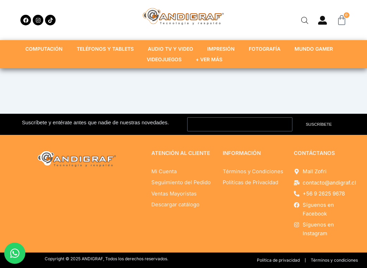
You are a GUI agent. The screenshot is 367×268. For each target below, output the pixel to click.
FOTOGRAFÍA (266, 48)
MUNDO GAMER (315, 48)
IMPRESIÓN (222, 48)
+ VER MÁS (211, 59)
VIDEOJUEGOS (166, 59)
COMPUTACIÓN (45, 48)
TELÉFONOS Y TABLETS (107, 48)
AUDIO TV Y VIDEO (172, 48)
